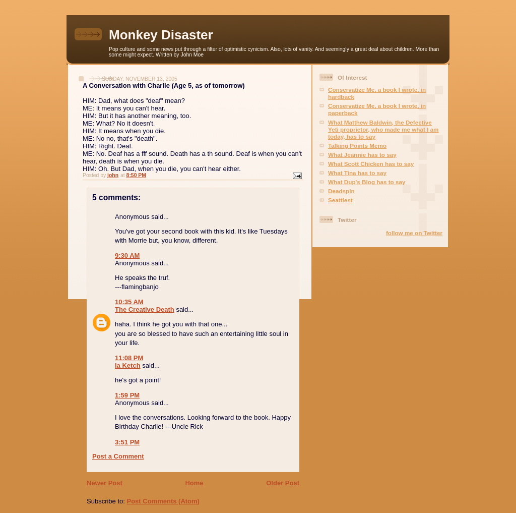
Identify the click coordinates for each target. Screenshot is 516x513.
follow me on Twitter (414, 233)
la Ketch (128, 365)
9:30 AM (127, 255)
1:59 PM (127, 395)
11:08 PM (129, 358)
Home (194, 483)
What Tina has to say (357, 172)
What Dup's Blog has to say (366, 182)
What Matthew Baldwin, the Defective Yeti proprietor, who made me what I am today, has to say (383, 129)
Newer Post (104, 483)
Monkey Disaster (161, 34)
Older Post (282, 483)
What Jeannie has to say (362, 154)
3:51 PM (127, 442)
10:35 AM (129, 302)
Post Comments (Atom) (163, 501)
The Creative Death (144, 309)
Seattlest (340, 200)
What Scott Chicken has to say (371, 163)
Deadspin (341, 191)
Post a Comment (118, 456)
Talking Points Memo (357, 145)
